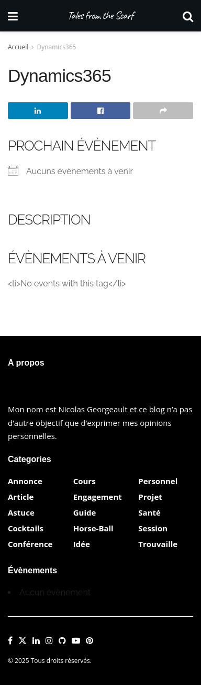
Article (21, 496)
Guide (84, 512)
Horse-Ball (93, 528)
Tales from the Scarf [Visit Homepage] (100, 15)
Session (153, 528)
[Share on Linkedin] (38, 110)
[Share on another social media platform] (163, 110)
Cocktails (25, 528)
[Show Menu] (13, 15)
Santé (149, 512)
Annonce (25, 481)
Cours (84, 481)
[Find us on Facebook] (10, 641)
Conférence (30, 544)
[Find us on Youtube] (76, 641)
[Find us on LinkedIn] (36, 641)
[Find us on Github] (62, 641)
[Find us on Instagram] (49, 641)
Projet (150, 496)
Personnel (157, 481)
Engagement (97, 496)
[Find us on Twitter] (22, 641)
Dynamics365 (56, 46)
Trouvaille (157, 544)
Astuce (21, 512)
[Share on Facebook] (101, 110)
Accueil (18, 46)
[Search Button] (188, 15)
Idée (81, 544)
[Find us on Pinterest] (89, 641)
